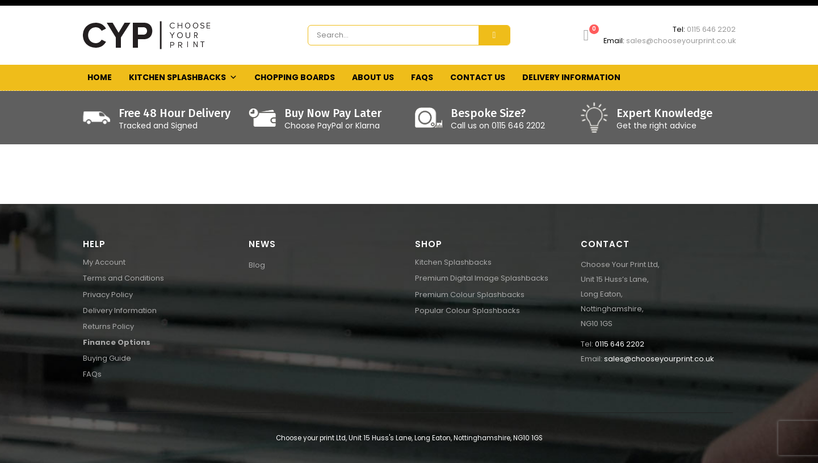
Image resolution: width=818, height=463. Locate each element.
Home (99, 77)
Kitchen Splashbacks (183, 77)
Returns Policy (108, 326)
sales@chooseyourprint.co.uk (681, 40)
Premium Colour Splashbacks (470, 294)
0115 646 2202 (711, 29)
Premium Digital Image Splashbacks (481, 278)
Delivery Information (571, 77)
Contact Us (477, 77)
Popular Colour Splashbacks (467, 310)
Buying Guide (107, 358)
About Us (373, 77)
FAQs (422, 77)
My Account (104, 262)
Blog (257, 265)
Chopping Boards (294, 77)
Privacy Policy (108, 294)
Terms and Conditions (123, 278)
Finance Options (116, 342)
